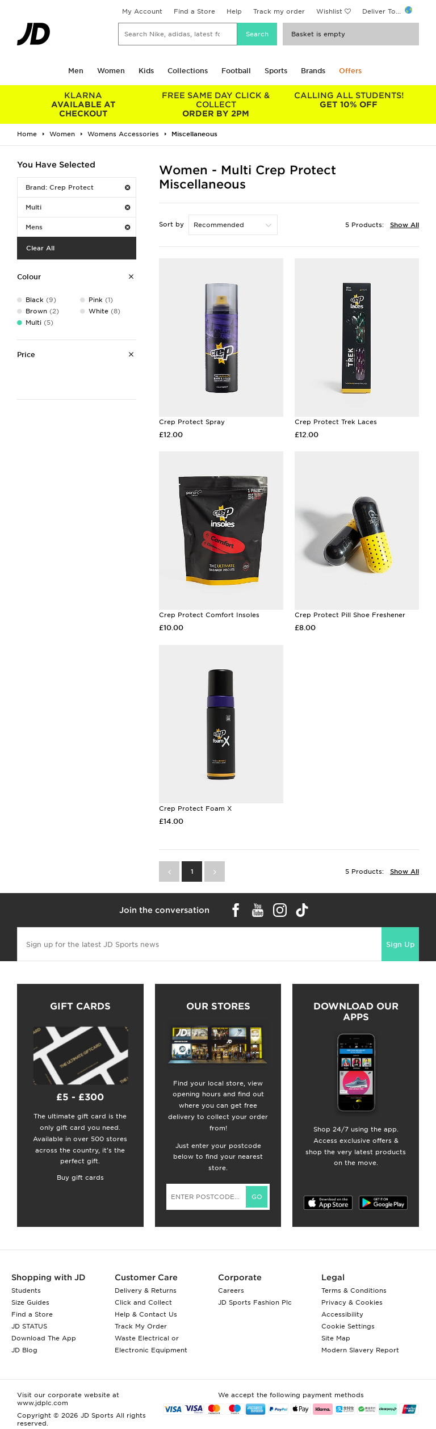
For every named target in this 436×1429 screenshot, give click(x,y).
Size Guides (30, 1302)
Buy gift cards (80, 1177)
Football (236, 70)
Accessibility (342, 1314)
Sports (276, 70)
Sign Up (400, 944)
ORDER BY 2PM (216, 104)
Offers (350, 70)
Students (26, 1290)
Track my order (279, 11)
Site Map (335, 1338)
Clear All (40, 248)
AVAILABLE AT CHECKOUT (83, 104)
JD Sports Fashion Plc (255, 1302)
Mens (78, 227)
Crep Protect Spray (192, 422)
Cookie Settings (348, 1326)
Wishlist (329, 11)
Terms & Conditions (354, 1290)
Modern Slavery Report (360, 1350)
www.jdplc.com (42, 1403)
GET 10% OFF (349, 100)
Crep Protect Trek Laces (336, 422)
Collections (187, 70)
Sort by (171, 224)
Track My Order (141, 1326)
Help (234, 11)
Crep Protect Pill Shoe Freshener (350, 615)
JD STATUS (29, 1326)
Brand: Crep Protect (78, 187)
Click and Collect (143, 1302)
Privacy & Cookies (352, 1302)
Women (111, 70)
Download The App (43, 1338)
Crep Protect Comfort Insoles (209, 615)
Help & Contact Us (146, 1314)
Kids (146, 70)
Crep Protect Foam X (195, 808)
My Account (142, 11)
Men (75, 70)
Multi (78, 207)
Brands (313, 70)
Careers (231, 1290)
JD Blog (24, 1350)
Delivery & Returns (146, 1290)
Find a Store (194, 11)
